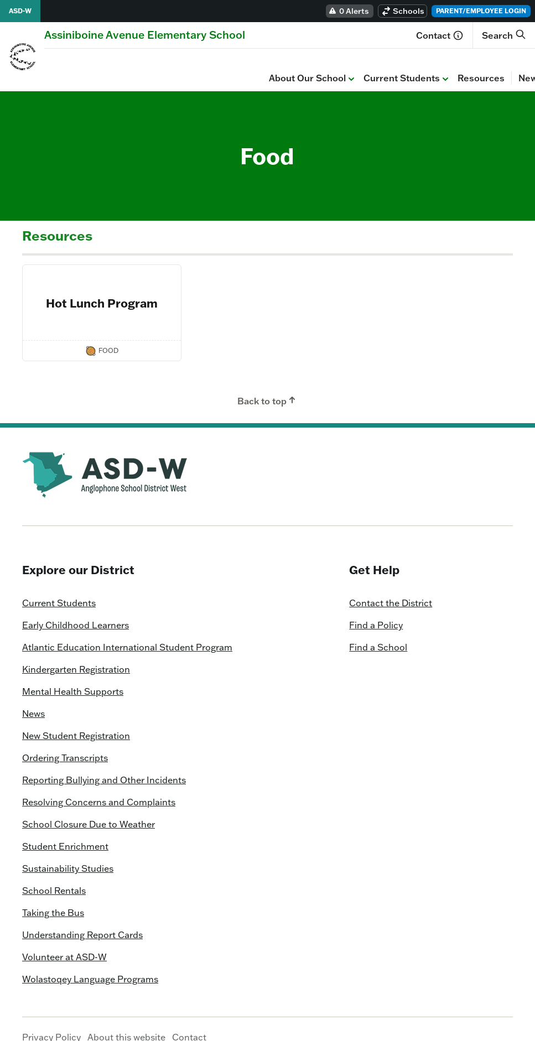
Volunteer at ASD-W (64, 940)
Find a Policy (376, 609)
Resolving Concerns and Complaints (98, 786)
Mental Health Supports (72, 675)
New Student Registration (76, 719)
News (306, 61)
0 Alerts (348, 11)
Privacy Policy (51, 1021)
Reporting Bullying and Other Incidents (104, 763)
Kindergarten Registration (76, 653)
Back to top (267, 384)
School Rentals (54, 874)
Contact (440, 35)
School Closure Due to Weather (88, 808)
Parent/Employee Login (481, 11)
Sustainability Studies (67, 852)
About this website (126, 1021)
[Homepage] (144, 34)
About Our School (88, 62)
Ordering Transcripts (65, 741)
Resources (256, 61)
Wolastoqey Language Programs (90, 963)
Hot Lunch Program (102, 287)
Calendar (344, 61)
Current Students (182, 62)
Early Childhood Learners (75, 609)
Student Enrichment (65, 830)
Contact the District (390, 586)
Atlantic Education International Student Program (127, 631)
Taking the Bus (53, 896)
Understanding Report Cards (82, 918)
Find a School (378, 631)
